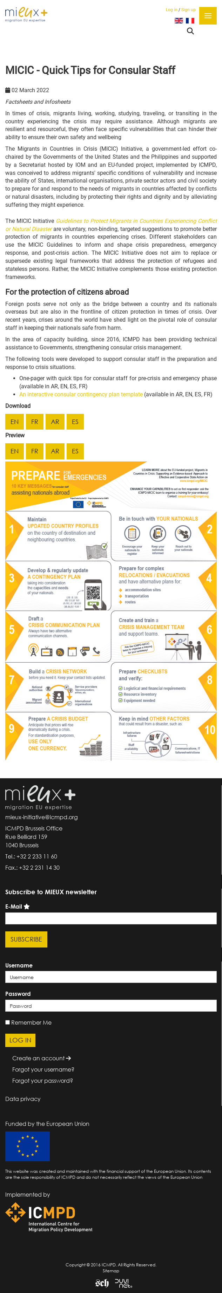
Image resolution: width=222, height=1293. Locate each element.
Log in (171, 9)
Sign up (188, 9)
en (15, 421)
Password (18, 993)
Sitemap (111, 1270)
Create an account (41, 1058)
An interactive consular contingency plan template (81, 394)
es (75, 421)
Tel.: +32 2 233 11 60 (31, 856)
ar (55, 421)
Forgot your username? (43, 1069)
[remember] (7, 1022)
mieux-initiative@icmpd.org (41, 817)
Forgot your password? (42, 1080)
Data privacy (23, 1098)
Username (19, 965)
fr (34, 421)
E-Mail (13, 906)
